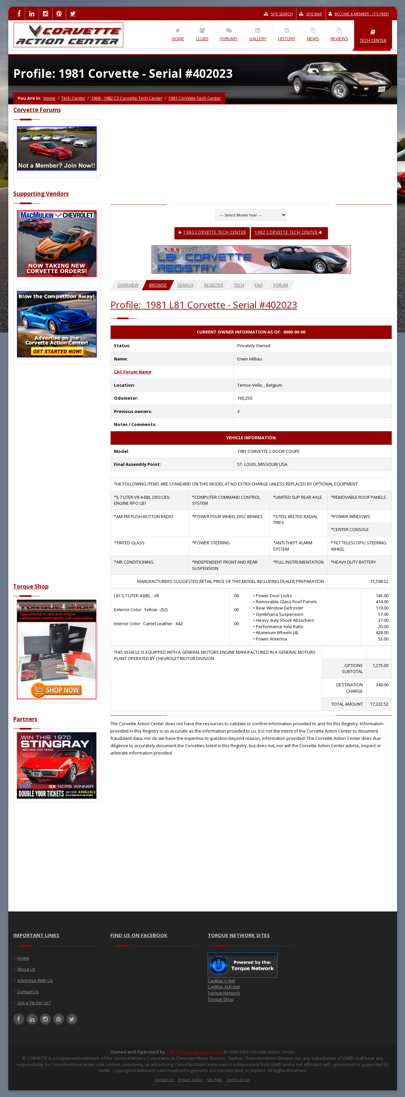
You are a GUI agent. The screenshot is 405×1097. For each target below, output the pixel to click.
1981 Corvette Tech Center (194, 98)
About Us (26, 969)
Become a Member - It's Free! (359, 13)
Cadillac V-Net (221, 981)
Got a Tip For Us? (34, 1003)
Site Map (310, 13)
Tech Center (73, 98)
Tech (239, 285)
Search (185, 285)
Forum (280, 285)
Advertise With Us (35, 980)
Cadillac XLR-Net (224, 987)
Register (213, 285)
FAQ (259, 285)
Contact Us (28, 992)
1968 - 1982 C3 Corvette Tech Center (126, 98)
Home (49, 98)
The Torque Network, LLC (194, 1052)
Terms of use (238, 1079)
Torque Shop (221, 999)
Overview (128, 285)
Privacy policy (190, 1079)
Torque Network (224, 993)
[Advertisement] (57, 477)
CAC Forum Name (132, 372)
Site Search (278, 13)
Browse (158, 285)
